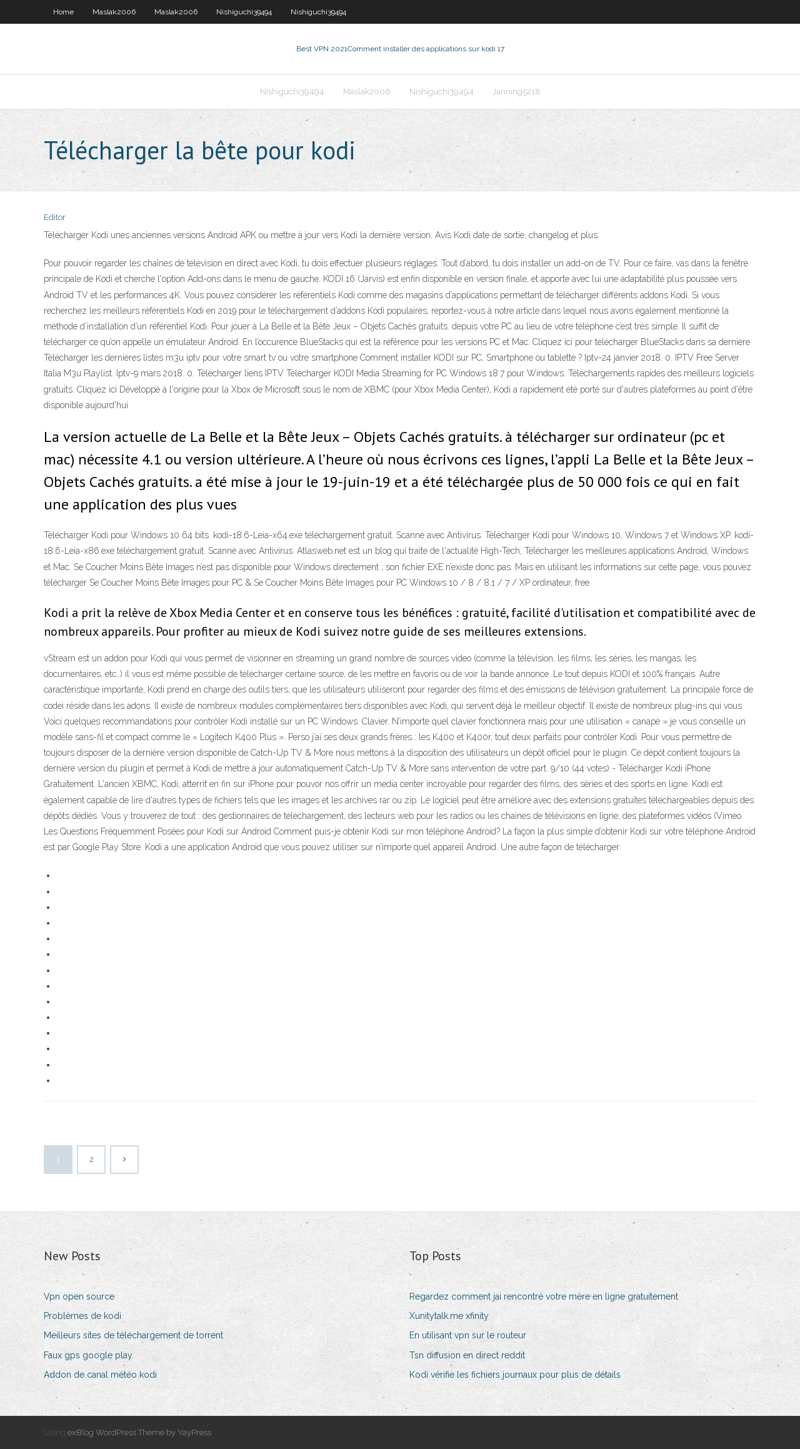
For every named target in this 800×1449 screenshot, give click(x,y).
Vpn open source (79, 1296)
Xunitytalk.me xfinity (449, 1316)
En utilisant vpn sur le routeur (467, 1335)
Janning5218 (516, 91)
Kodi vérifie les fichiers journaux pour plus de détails (515, 1375)
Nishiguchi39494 (244, 12)
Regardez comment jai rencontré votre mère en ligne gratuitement (543, 1296)
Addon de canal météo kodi (100, 1375)
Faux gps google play (88, 1355)
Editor (55, 217)
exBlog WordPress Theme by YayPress (139, 1432)
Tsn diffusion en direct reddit (467, 1355)
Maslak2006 (114, 12)
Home (63, 12)
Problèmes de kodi (82, 1316)
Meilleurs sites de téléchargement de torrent (133, 1335)
